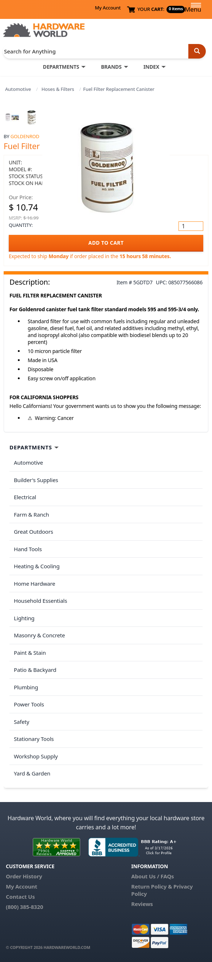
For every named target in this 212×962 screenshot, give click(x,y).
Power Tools (29, 704)
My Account (108, 7)
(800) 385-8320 (24, 906)
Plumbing (26, 687)
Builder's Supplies (36, 480)
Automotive (18, 89)
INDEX (151, 66)
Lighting (24, 618)
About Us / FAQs (152, 876)
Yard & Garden (32, 773)
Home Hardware (34, 583)
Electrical (25, 497)
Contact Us (20, 896)
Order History (24, 876)
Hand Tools (28, 549)
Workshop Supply (36, 756)
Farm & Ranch (31, 514)
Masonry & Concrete (39, 635)
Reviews (142, 903)
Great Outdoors (33, 531)
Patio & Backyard (35, 669)
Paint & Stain (30, 652)
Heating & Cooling (37, 566)
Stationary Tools (34, 738)
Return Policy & (151, 886)
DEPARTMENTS (61, 66)
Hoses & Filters (58, 89)
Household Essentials (40, 600)
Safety (21, 721)
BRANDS (111, 66)
